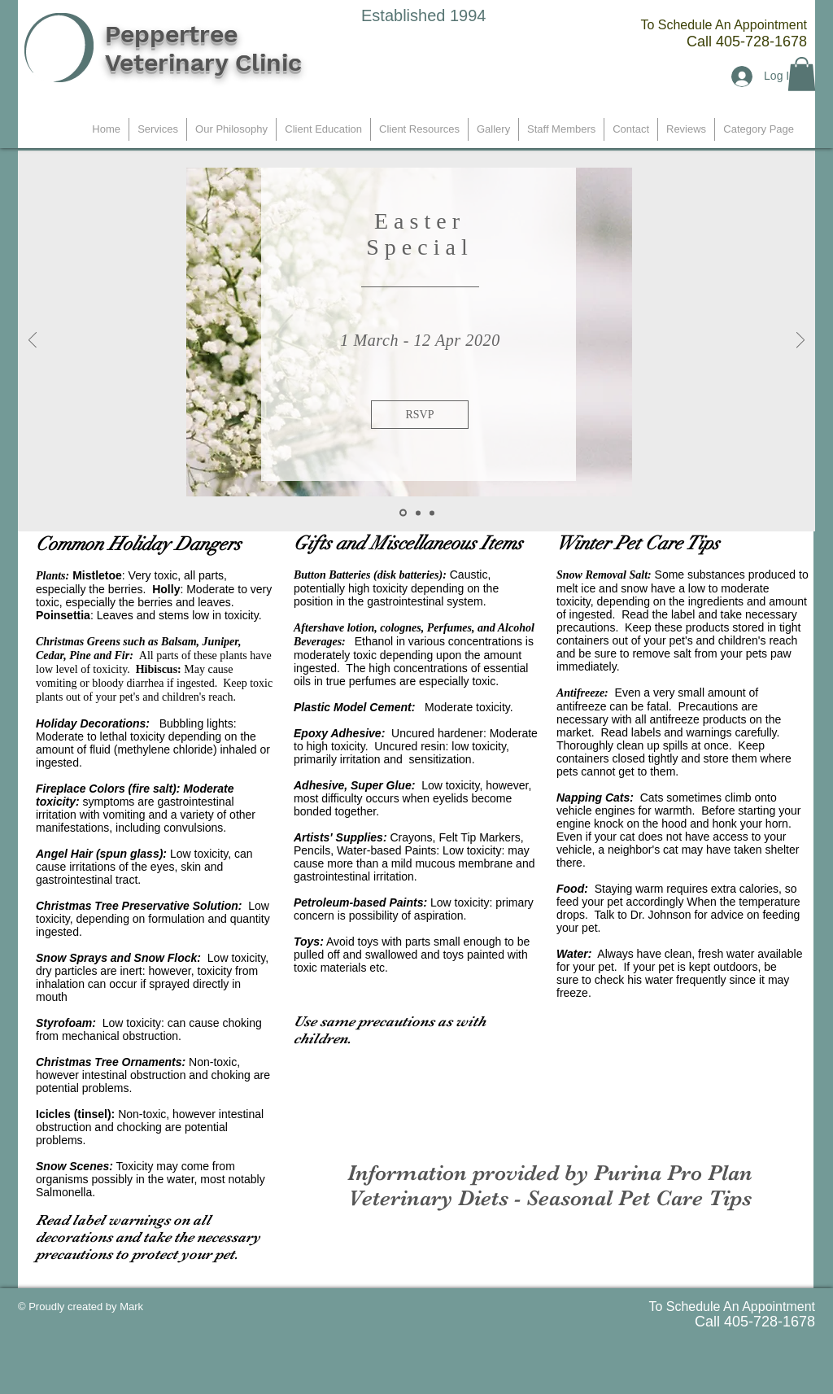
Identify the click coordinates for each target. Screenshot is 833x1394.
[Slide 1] (403, 513)
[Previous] (32, 341)
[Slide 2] (418, 512)
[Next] (800, 341)
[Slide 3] (432, 512)
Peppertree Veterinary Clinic (203, 48)
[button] (801, 74)
